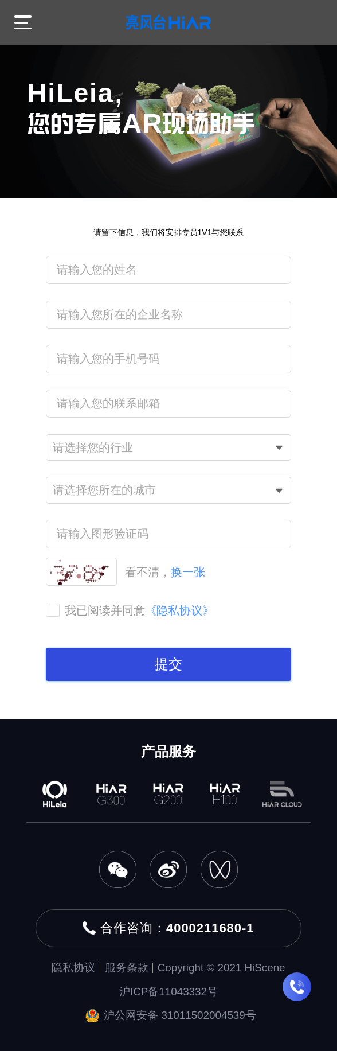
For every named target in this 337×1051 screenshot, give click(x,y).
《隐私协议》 (179, 610)
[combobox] (168, 447)
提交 (168, 664)
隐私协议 (73, 968)
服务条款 (126, 968)
